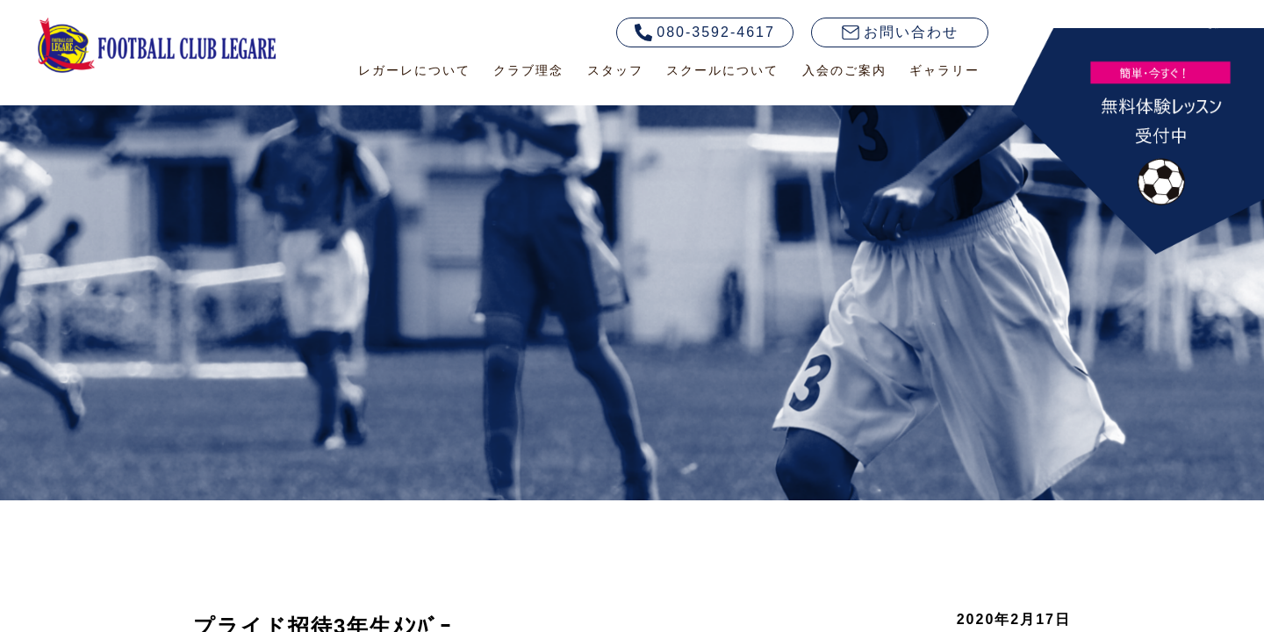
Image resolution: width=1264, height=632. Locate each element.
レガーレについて (414, 70)
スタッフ (615, 70)
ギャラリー (944, 70)
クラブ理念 (528, 70)
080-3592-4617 (705, 32)
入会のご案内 (844, 70)
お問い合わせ (900, 32)
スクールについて (722, 70)
